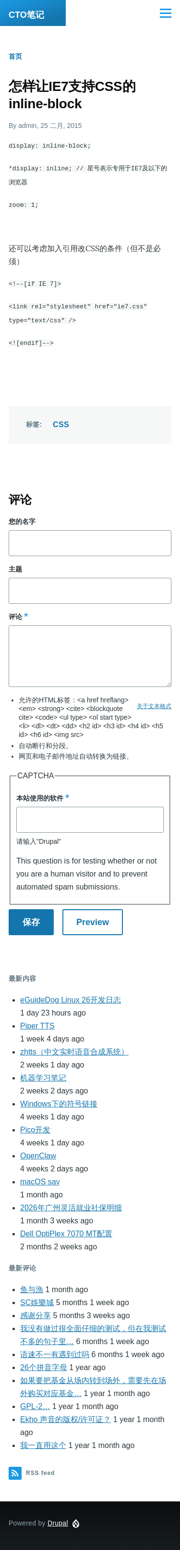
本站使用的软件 (39, 794)
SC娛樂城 (37, 1299)
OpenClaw (38, 1152)
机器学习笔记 (43, 1074)
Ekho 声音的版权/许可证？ (65, 1415)
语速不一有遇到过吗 (54, 1351)
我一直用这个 (43, 1441)
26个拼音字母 (43, 1363)
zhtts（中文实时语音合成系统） (74, 1048)
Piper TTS (37, 1022)
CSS (61, 421)
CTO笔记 (26, 15)
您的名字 (22, 517)
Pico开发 (35, 1126)
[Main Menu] (165, 13)
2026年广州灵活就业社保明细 (71, 1204)
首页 (15, 56)
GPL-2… (35, 1402)
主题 (15, 565)
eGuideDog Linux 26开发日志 (70, 996)
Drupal (58, 1519)
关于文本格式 (154, 702)
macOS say (40, 1178)
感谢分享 (35, 1312)
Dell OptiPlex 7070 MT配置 (66, 1230)
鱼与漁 (31, 1286)
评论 (15, 613)
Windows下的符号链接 (58, 1100)
